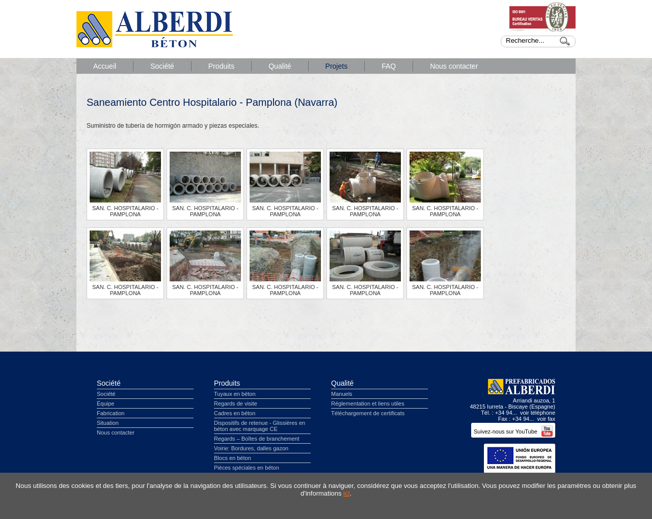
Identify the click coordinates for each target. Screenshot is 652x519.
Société (162, 66)
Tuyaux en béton (235, 394)
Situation (108, 423)
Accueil (104, 66)
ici (346, 493)
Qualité (279, 66)
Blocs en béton (232, 458)
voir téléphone (537, 413)
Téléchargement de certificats (367, 413)
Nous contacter (454, 66)
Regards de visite (235, 403)
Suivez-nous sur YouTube (513, 431)
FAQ (389, 66)
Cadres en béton (234, 413)
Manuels (341, 394)
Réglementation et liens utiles (367, 403)
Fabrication (110, 413)
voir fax (546, 419)
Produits (221, 66)
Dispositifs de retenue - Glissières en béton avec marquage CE (259, 426)
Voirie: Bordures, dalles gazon (251, 448)
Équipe (105, 403)
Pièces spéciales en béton (246, 468)
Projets (336, 66)
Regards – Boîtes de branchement (257, 439)
